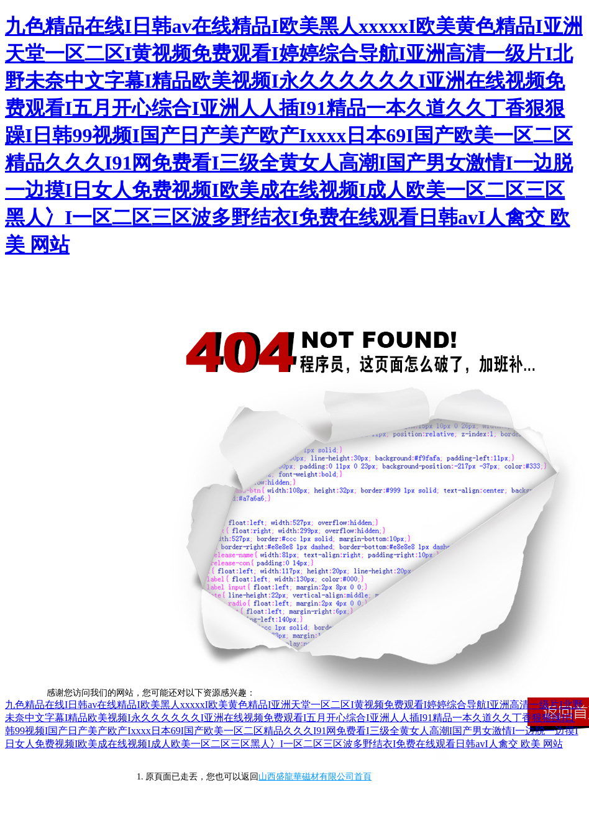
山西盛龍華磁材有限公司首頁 (315, 776)
